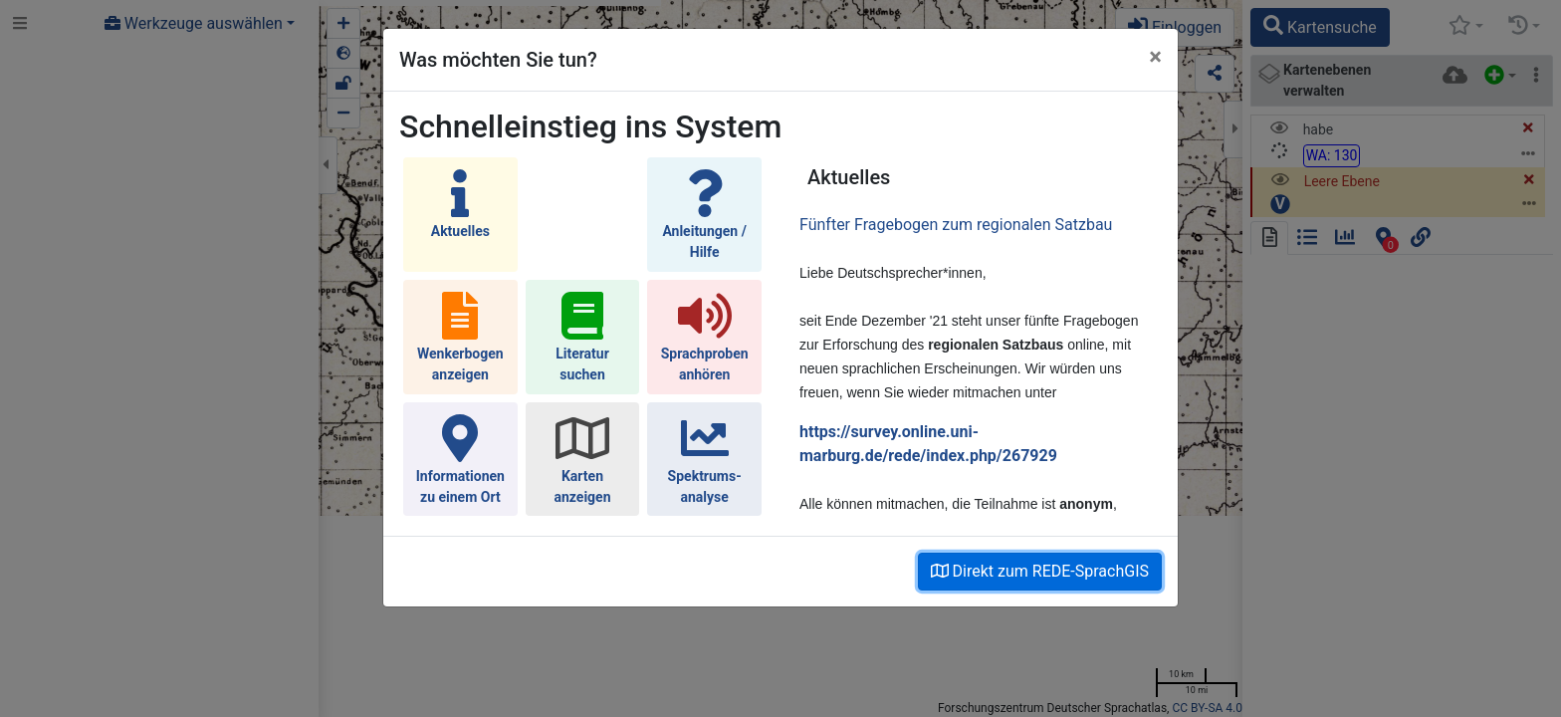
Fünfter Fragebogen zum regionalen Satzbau (955, 224)
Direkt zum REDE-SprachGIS (1040, 571)
